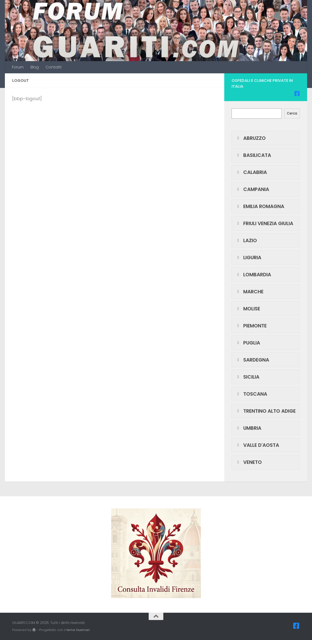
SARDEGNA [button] (252, 359)
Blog (34, 67)
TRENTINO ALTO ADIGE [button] (265, 411)
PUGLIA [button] (247, 342)
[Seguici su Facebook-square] (297, 93)
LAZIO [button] (246, 240)
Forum (18, 67)
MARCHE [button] (249, 291)
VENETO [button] (248, 462)
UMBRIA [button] (248, 428)
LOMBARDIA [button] (253, 274)
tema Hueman (78, 630)
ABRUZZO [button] (250, 138)
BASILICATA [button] (253, 155)
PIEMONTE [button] (251, 325)
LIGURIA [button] (248, 257)
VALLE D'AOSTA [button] (257, 445)
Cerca (292, 113)
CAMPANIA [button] (252, 189)
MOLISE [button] (247, 308)
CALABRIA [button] (251, 172)
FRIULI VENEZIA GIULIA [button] (264, 223)
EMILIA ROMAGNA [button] (259, 206)
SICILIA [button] (247, 376)
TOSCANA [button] (251, 394)
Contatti (53, 67)
